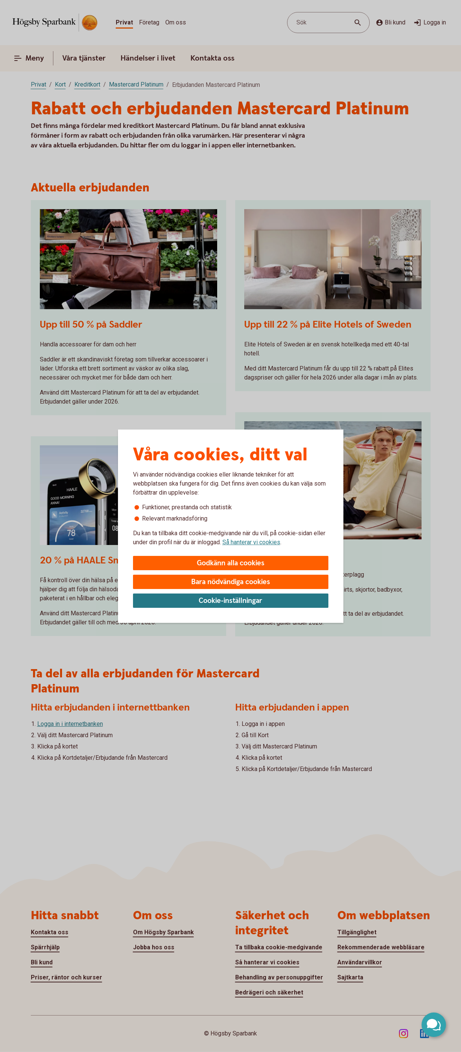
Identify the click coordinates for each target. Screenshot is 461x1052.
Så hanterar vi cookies (251, 542)
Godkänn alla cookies (231, 563)
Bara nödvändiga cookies (230, 582)
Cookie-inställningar (230, 601)
